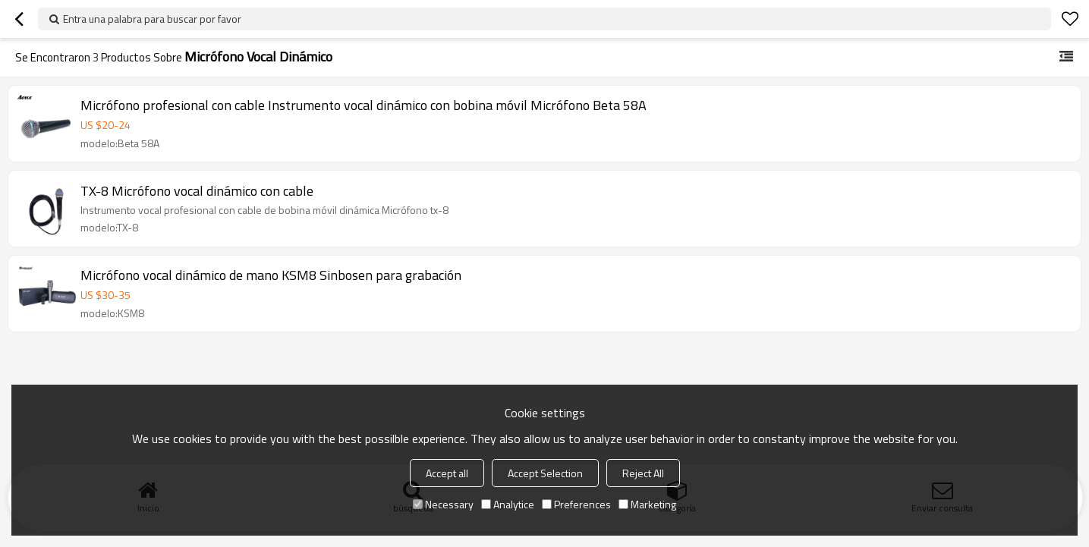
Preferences (576, 504)
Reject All (643, 473)
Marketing (647, 504)
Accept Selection (545, 473)
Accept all (447, 473)
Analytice (507, 504)
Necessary (443, 504)
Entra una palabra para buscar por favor (152, 19)
